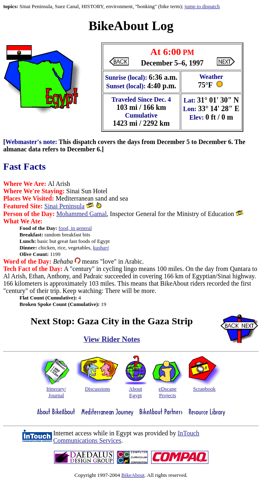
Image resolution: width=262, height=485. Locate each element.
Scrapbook (204, 389)
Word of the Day (26, 261)
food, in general (75, 228)
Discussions (97, 389)
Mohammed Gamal (81, 213)
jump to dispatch (202, 6)
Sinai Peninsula (64, 206)
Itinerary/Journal (56, 392)
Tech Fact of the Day (32, 268)
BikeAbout (133, 475)
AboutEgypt (135, 392)
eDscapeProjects (167, 392)
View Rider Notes (111, 339)
